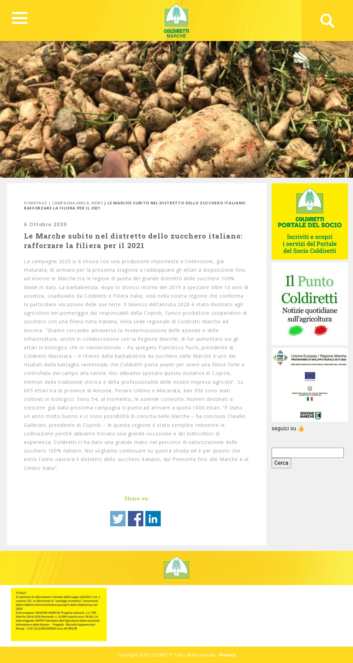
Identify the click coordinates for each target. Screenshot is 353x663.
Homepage (35, 202)
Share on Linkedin (153, 518)
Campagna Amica (70, 202)
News (97, 202)
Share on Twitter (118, 518)
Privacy (227, 655)
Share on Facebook (135, 518)
